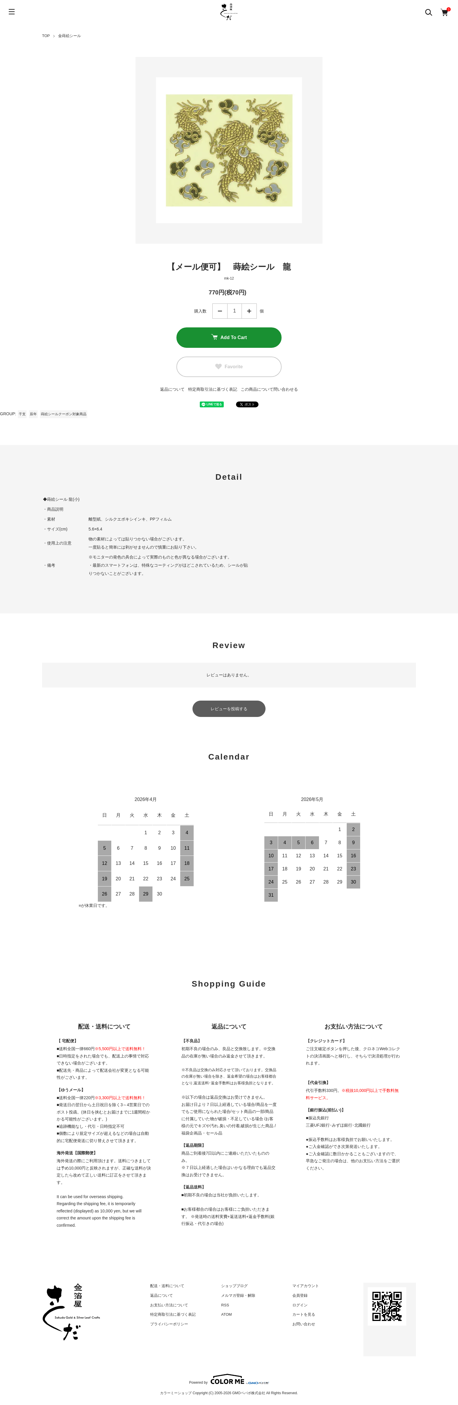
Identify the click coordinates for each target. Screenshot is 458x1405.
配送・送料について (167, 1286)
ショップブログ (234, 1286)
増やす (249, 311)
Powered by (229, 1379)
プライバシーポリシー (169, 1324)
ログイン (300, 1305)
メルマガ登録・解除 (238, 1295)
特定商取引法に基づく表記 (212, 389)
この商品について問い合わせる (269, 389)
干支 (22, 414)
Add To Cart (229, 337)
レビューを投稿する (229, 708)
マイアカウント (305, 1286)
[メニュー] (11, 11)
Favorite (229, 367)
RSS (225, 1305)
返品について (172, 389)
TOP (46, 36)
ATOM (226, 1314)
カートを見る (303, 1314)
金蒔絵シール (69, 36)
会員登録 (300, 1295)
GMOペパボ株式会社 (248, 1393)
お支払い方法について (169, 1305)
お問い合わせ (303, 1324)
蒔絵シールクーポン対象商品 (63, 414)
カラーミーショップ (176, 1393)
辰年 (33, 414)
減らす (220, 311)
